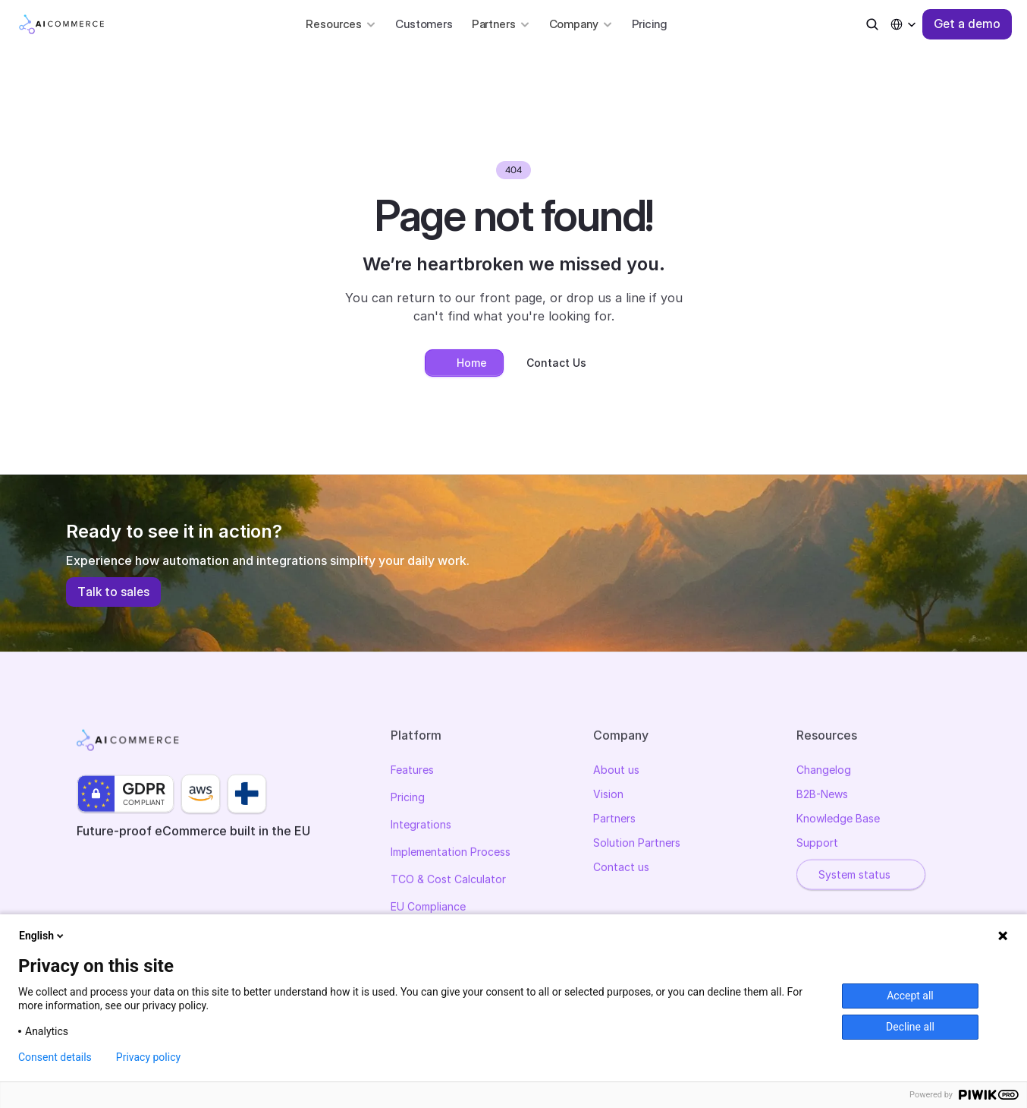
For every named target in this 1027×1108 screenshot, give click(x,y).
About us (616, 771)
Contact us (621, 868)
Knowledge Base (838, 819)
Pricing (649, 24)
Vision (608, 795)
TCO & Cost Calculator (448, 880)
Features (412, 771)
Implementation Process (450, 853)
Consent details (55, 1057)
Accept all (910, 996)
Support (817, 844)
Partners (614, 819)
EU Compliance (428, 907)
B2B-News (822, 795)
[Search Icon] (872, 24)
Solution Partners (636, 844)
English (42, 936)
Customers (424, 24)
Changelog (823, 771)
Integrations (421, 825)
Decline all (910, 1027)
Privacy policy (148, 1057)
